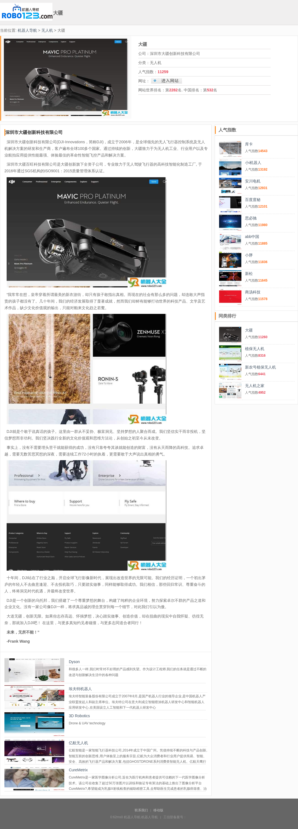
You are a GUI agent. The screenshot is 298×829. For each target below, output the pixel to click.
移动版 (158, 810)
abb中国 (252, 236)
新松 (249, 273)
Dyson (74, 662)
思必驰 (251, 218)
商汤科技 (252, 292)
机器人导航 (27, 30)
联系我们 (141, 810)
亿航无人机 (78, 743)
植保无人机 (254, 348)
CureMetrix (78, 770)
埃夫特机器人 (80, 689)
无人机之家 (254, 385)
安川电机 (252, 181)
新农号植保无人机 (260, 367)
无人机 (47, 30)
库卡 (249, 144)
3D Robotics (79, 716)
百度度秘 (252, 199)
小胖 (249, 255)
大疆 (249, 330)
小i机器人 (253, 162)
